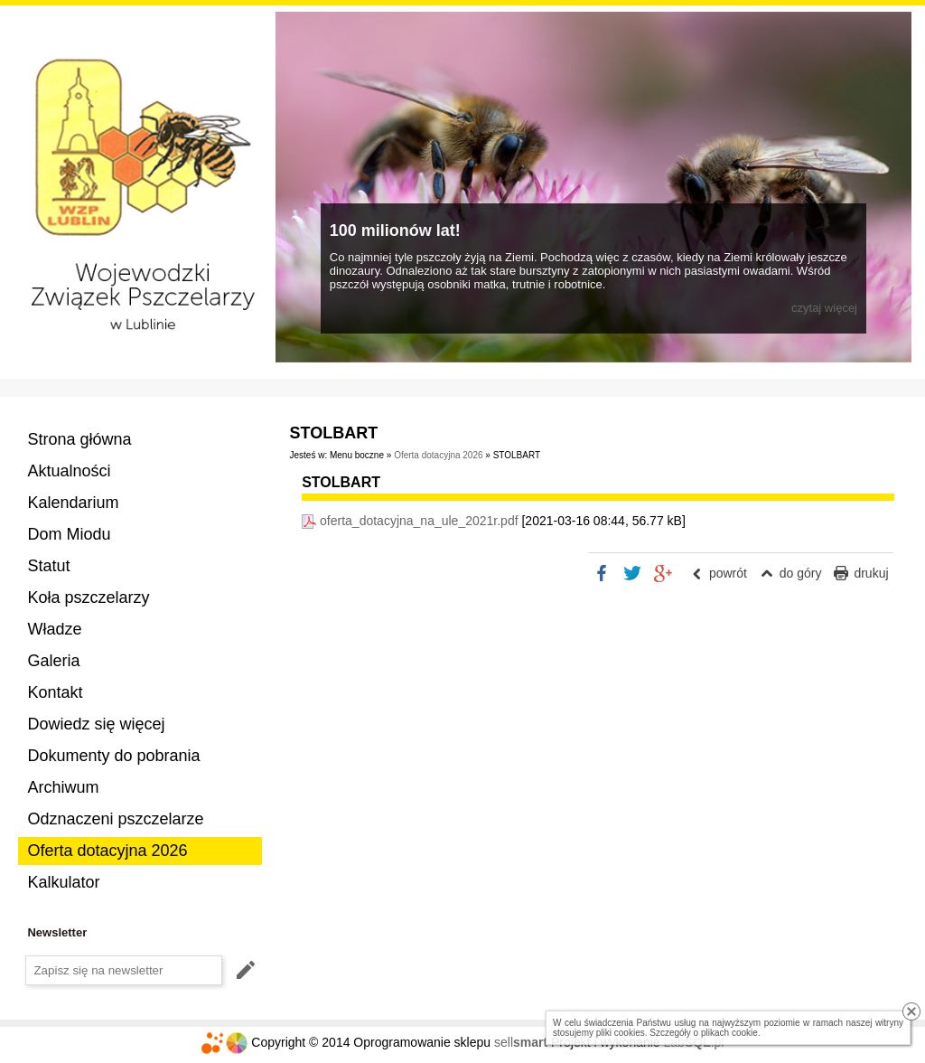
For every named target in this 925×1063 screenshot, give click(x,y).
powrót (728, 573)
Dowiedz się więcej (95, 724)
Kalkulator (63, 882)
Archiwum (62, 787)
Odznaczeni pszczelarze (115, 819)
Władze (54, 629)
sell (520, 1042)
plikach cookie (729, 1033)
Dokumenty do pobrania (113, 756)
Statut (48, 566)
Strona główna (79, 439)
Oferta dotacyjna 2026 (107, 851)
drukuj (871, 573)
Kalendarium (72, 503)
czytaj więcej (824, 308)
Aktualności (68, 471)
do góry (801, 573)
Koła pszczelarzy (88, 597)
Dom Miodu (68, 534)
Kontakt (54, 692)
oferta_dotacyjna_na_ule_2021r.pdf (419, 520)
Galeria (53, 661)
